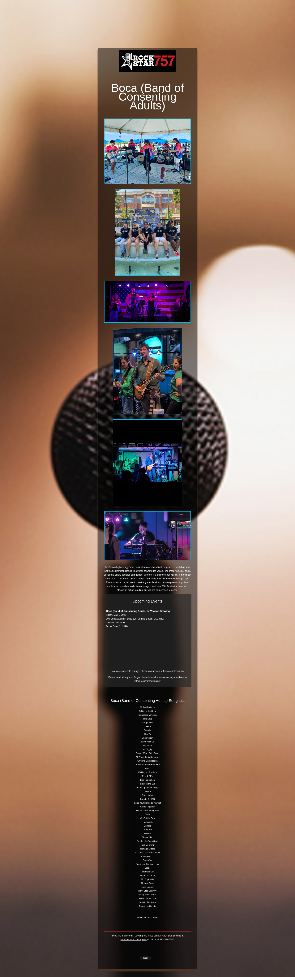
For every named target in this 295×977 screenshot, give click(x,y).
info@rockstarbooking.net (147, 681)
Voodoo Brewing (160, 611)
